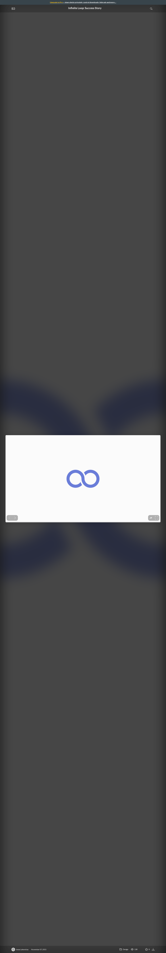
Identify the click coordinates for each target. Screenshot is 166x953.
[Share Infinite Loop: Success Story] (141, 949)
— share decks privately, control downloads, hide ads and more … (83, 2)
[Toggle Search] (151, 9)
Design (123, 949)
